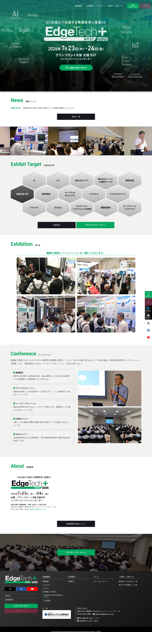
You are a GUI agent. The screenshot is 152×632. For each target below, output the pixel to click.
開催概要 (46, 581)
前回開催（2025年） (50, 592)
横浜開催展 (9, 600)
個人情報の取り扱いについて (89, 618)
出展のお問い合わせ (95, 225)
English (7, 596)
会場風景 (47, 600)
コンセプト (46, 585)
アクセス (46, 588)
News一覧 (76, 117)
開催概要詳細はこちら (76, 524)
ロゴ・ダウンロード (100, 581)
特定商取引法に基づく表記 (88, 621)
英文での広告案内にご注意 (128, 585)
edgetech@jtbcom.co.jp (37, 509)
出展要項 (56, 225)
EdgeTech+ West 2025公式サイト (53, 596)
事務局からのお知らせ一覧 (128, 581)
